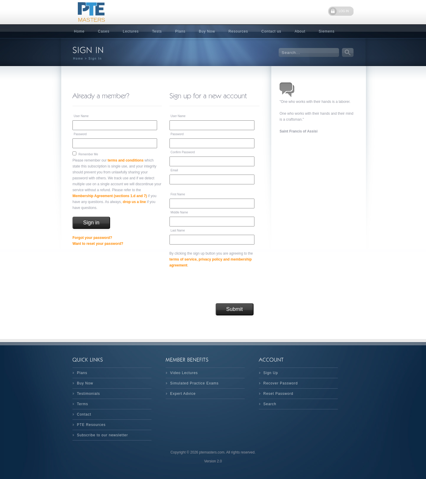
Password (80, 134)
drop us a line (134, 202)
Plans (180, 31)
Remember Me (88, 154)
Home (79, 31)
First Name (178, 194)
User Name (81, 116)
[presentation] (214, 285)
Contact (84, 414)
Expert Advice (183, 394)
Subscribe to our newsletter (102, 435)
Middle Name (179, 212)
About (300, 31)
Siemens (327, 31)
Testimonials (88, 394)
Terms (82, 404)
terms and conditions (125, 160)
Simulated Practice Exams (194, 383)
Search (269, 404)
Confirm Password (183, 152)
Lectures (131, 31)
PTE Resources (91, 425)
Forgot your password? (92, 238)
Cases (103, 31)
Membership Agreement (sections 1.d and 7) (109, 196)
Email (174, 170)
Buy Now (207, 31)
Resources (238, 31)
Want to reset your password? (97, 244)
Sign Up (270, 373)
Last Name (178, 230)
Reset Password (278, 394)
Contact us (271, 31)
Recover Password (280, 383)
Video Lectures (184, 373)
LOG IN (344, 11)
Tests (157, 31)
